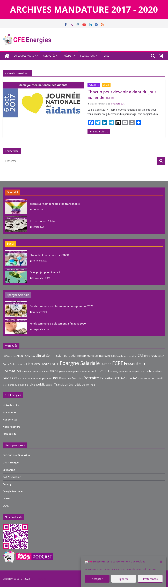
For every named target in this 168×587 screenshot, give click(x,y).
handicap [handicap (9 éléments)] (70, 371)
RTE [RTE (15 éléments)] (117, 378)
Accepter (97, 579)
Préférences (150, 579)
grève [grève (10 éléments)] (62, 371)
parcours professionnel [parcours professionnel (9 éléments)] (29, 378)
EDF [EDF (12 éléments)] (162, 355)
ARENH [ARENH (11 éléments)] (21, 355)
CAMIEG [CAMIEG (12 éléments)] (30, 355)
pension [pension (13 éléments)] (47, 378)
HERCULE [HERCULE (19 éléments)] (102, 371)
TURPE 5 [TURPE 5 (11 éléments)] (90, 384)
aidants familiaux (98, 103)
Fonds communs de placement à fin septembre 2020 (61, 306)
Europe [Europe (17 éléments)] (105, 364)
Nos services (10, 419)
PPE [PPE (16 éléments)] (56, 378)
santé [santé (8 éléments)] (5, 385)
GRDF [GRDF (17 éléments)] (54, 371)
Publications (87, 55)
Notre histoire (11, 405)
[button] (161, 561)
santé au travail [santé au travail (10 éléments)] (16, 384)
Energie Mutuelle (13, 491)
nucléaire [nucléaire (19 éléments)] (10, 378)
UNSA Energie (11, 462)
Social (106, 85)
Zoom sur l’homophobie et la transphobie (55, 203)
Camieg (7, 484)
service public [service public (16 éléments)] (35, 384)
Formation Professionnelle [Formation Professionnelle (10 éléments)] (35, 371)
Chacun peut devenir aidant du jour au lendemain (121, 94)
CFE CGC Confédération (16, 455)
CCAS (6, 505)
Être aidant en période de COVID (49, 255)
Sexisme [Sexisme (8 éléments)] (50, 385)
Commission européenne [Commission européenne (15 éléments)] (63, 356)
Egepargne (9, 469)
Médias (67, 55)
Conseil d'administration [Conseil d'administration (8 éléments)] (126, 356)
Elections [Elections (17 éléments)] (33, 364)
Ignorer (123, 579)
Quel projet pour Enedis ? (45, 272)
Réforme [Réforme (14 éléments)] (126, 378)
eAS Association (12, 477)
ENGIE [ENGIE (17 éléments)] (54, 364)
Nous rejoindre (11, 426)
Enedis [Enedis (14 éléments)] (44, 364)
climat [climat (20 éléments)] (40, 355)
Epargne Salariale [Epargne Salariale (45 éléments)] (80, 363)
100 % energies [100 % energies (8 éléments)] (9, 356)
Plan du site (10, 433)
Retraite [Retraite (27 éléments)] (91, 378)
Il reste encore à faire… (44, 221)
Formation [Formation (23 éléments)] (12, 370)
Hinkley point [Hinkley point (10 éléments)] (117, 371)
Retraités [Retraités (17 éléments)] (107, 378)
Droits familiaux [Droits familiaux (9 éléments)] (152, 356)
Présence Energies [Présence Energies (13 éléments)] (71, 378)
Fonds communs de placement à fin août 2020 (58, 323)
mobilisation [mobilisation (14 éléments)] (153, 371)
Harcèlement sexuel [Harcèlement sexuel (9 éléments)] (84, 371)
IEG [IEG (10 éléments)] (126, 371)
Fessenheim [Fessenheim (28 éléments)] (135, 363)
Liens (106, 55)
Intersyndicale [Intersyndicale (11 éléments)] (136, 371)
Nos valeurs (9, 412)
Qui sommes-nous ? (24, 55)
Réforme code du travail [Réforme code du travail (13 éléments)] (148, 378)
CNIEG (6, 498)
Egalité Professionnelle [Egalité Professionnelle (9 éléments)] (14, 364)
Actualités (49, 55)
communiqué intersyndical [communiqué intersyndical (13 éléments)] (98, 356)
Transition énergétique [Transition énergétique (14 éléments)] (69, 384)
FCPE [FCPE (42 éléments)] (117, 363)
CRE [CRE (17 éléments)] (141, 355)
